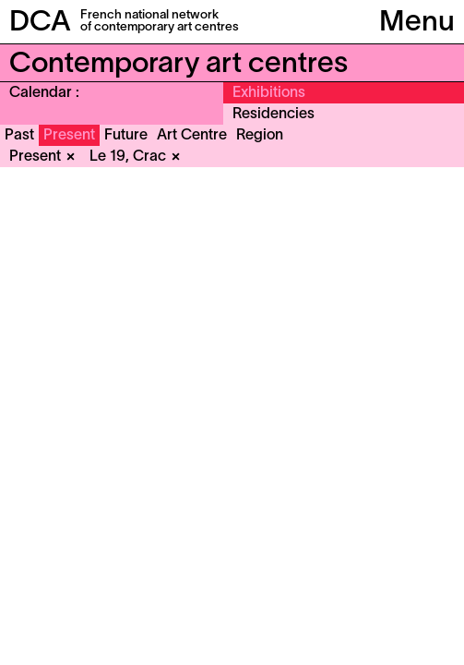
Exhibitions (268, 93)
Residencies (273, 114)
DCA (40, 23)
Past (19, 135)
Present (69, 135)
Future (126, 135)
